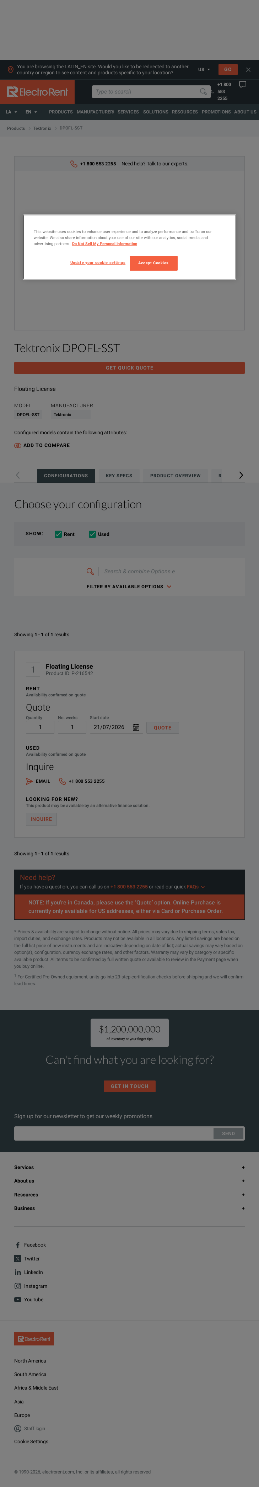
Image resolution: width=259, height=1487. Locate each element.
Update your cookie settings (97, 262)
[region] (129, 247)
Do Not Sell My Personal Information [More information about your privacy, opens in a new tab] (104, 243)
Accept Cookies (153, 263)
